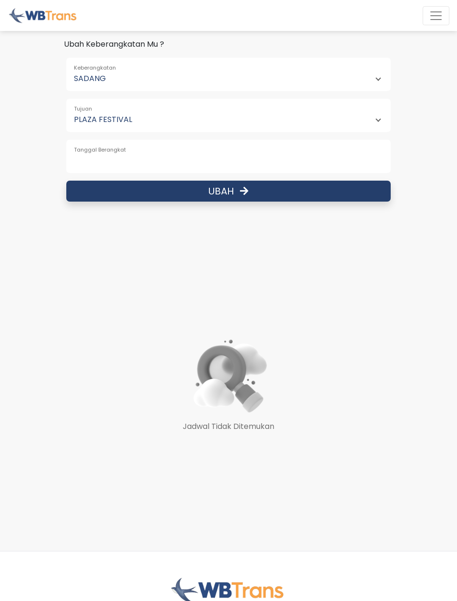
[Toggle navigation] (436, 15)
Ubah (228, 191)
